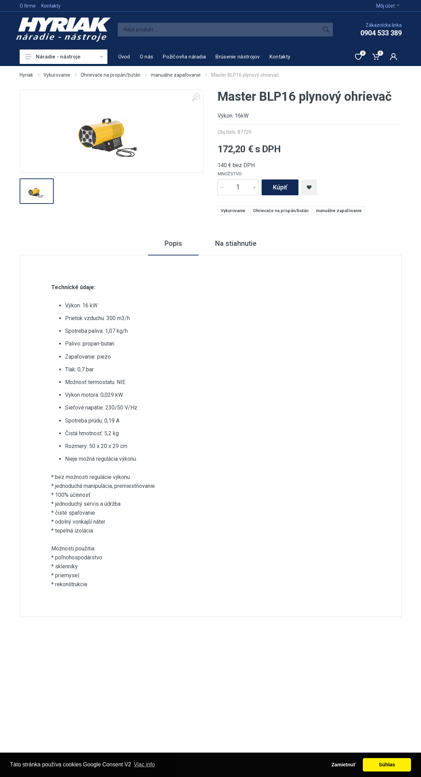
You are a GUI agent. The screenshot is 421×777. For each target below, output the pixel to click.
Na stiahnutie (235, 243)
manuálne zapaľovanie (176, 75)
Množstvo (230, 173)
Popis (173, 243)
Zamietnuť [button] (343, 764)
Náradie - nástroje (64, 57)
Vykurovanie (56, 75)
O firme (28, 5)
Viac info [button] (144, 764)
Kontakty (51, 5)
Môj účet (387, 6)
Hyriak (26, 75)
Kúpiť (280, 187)
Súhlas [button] (387, 764)
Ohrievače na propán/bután (110, 75)
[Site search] (218, 29)
